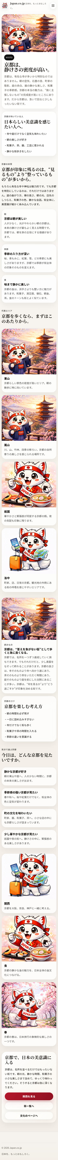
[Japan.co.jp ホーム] (24, 5)
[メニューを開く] (53, 5)
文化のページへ (29, 1118)
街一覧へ (29, 1108)
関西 (7, 906)
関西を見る (29, 1099)
